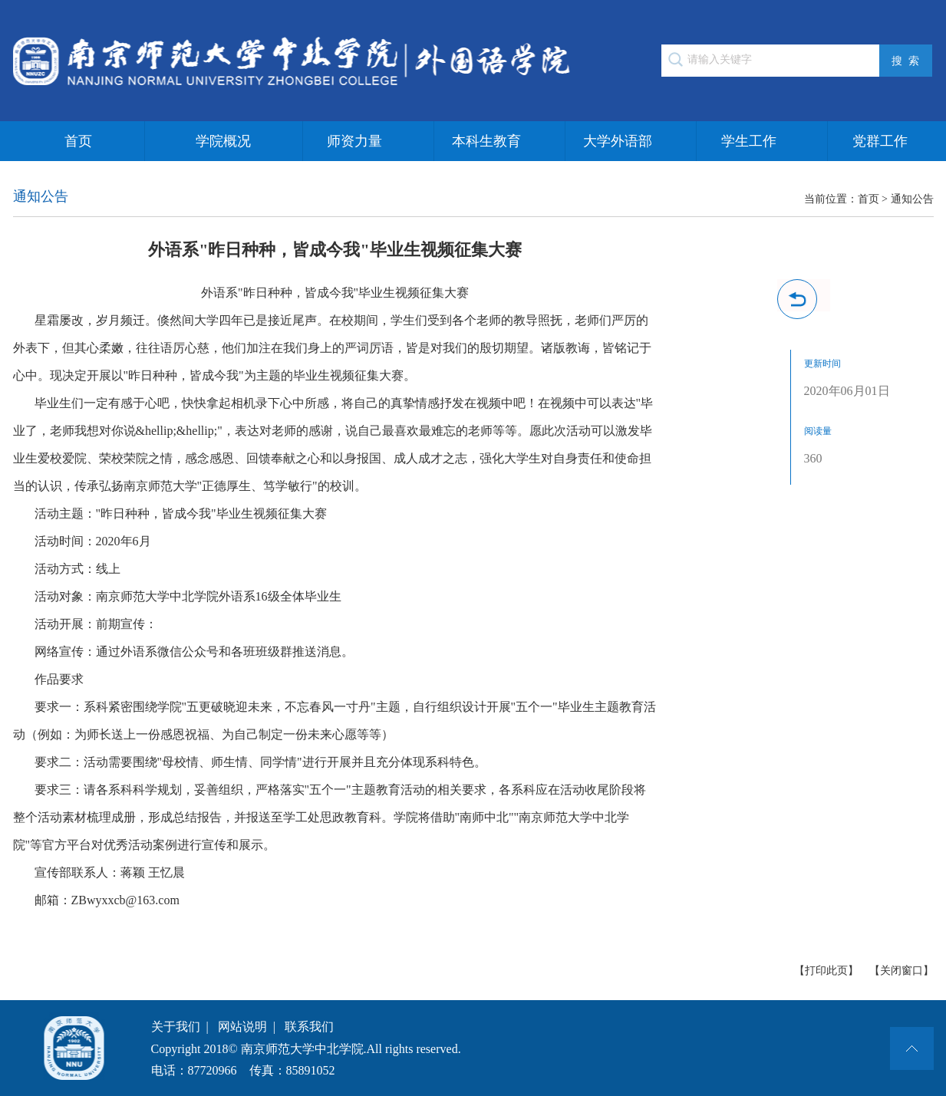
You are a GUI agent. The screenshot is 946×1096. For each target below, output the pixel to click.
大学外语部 (617, 141)
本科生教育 (486, 141)
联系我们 (309, 1026)
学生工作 (748, 141)
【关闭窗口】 (901, 970)
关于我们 (175, 1026)
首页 (78, 141)
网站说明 (242, 1026)
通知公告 (912, 199)
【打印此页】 (826, 970)
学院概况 (223, 141)
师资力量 (354, 141)
